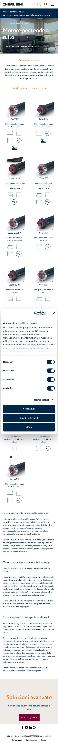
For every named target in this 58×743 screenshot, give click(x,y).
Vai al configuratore (29, 717)
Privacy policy (31, 740)
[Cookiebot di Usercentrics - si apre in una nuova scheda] (34, 313)
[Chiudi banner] (54, 313)
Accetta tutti (29, 409)
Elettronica (23, 15)
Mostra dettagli (41, 400)
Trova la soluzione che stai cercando (20, 46)
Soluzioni (13, 15)
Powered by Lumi (44, 736)
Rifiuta (29, 427)
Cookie (43, 740)
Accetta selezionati (28, 418)
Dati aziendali (17, 740)
